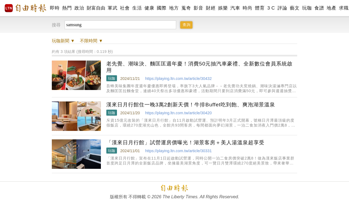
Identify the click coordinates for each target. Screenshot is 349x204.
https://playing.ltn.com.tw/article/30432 (178, 78)
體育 (259, 8)
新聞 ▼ (63, 40)
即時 (54, 8)
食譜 (319, 8)
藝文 (294, 8)
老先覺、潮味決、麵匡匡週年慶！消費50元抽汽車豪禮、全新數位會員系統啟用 (199, 67)
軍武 (112, 8)
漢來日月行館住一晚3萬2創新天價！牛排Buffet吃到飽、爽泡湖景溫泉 (190, 104)
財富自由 (96, 8)
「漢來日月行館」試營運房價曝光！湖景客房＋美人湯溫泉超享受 (185, 142)
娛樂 (223, 8)
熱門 (67, 8)
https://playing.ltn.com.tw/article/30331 (178, 151)
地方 (174, 8)
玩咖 (307, 8)
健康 (149, 8)
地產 (331, 8)
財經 (210, 8)
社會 (125, 8)
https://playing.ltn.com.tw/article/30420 (178, 113)
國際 (161, 8)
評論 (282, 8)
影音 (198, 8)
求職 (343, 8)
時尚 (247, 8)
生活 (137, 8)
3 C (271, 8)
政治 (79, 8)
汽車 (235, 8)
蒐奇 (186, 8)
